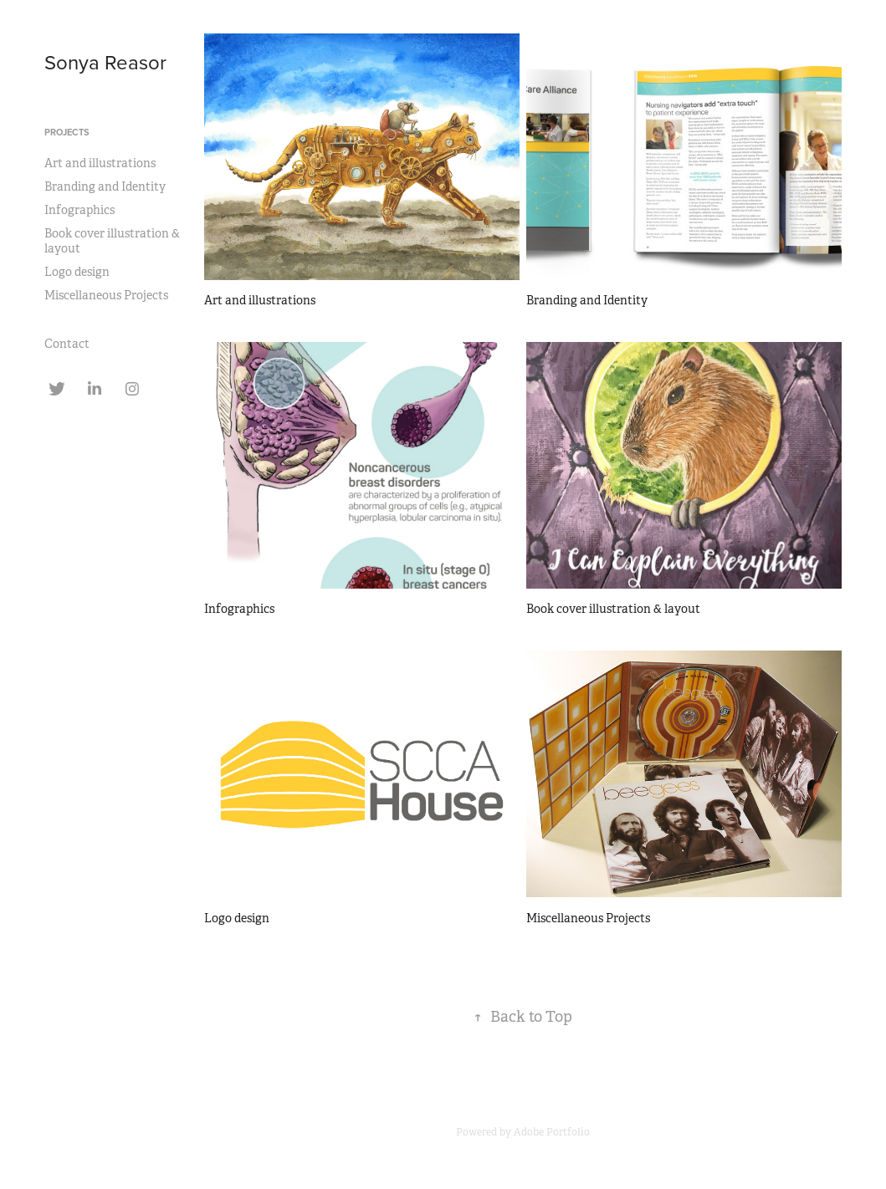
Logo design (77, 271)
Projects (67, 132)
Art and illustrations (100, 163)
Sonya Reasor (105, 62)
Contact (67, 343)
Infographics (79, 209)
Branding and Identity (105, 186)
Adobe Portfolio (552, 1132)
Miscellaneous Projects (106, 295)
